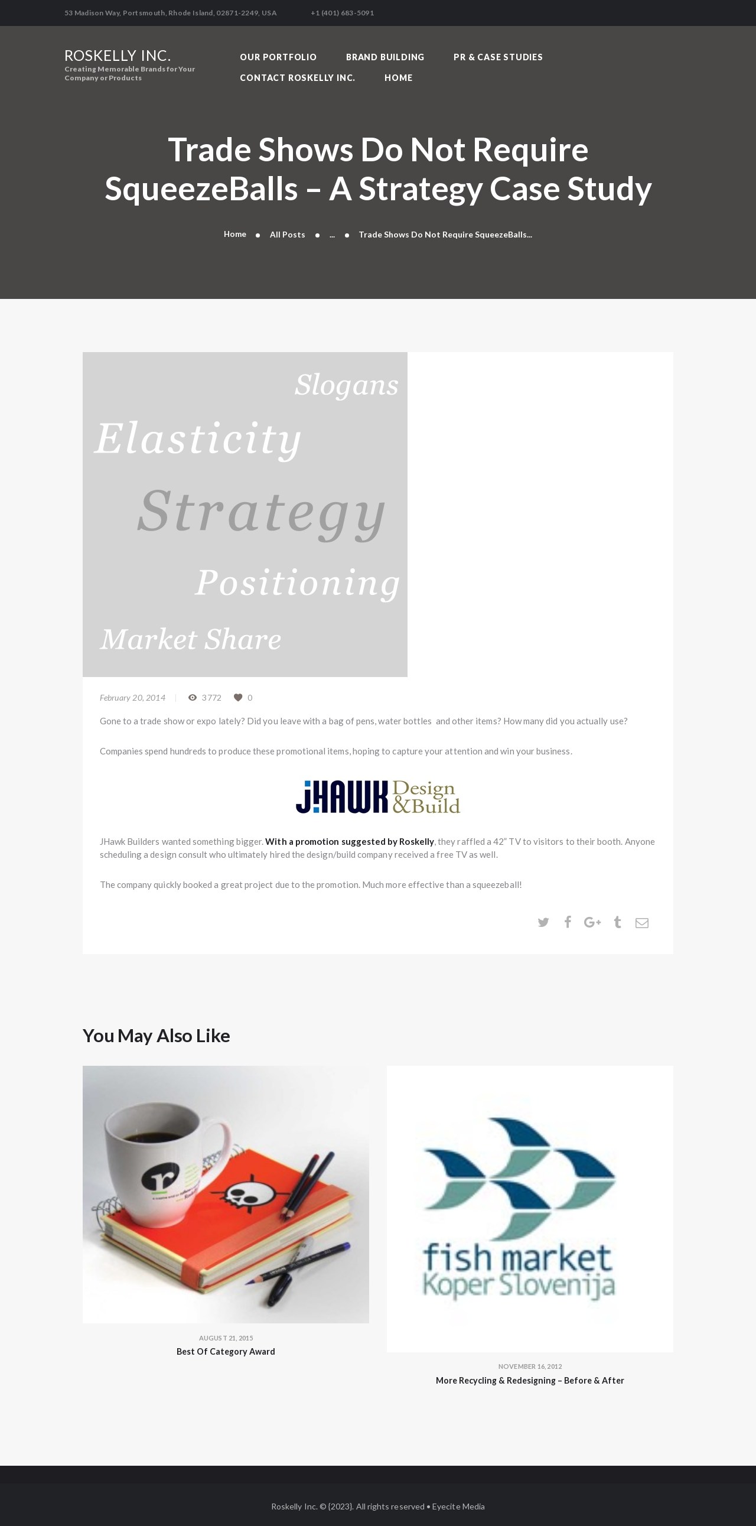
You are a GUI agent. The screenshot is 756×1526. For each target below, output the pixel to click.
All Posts (288, 229)
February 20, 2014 (132, 693)
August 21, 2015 (226, 1334)
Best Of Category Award (226, 1347)
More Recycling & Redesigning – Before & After (530, 1376)
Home (235, 229)
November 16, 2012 (530, 1362)
